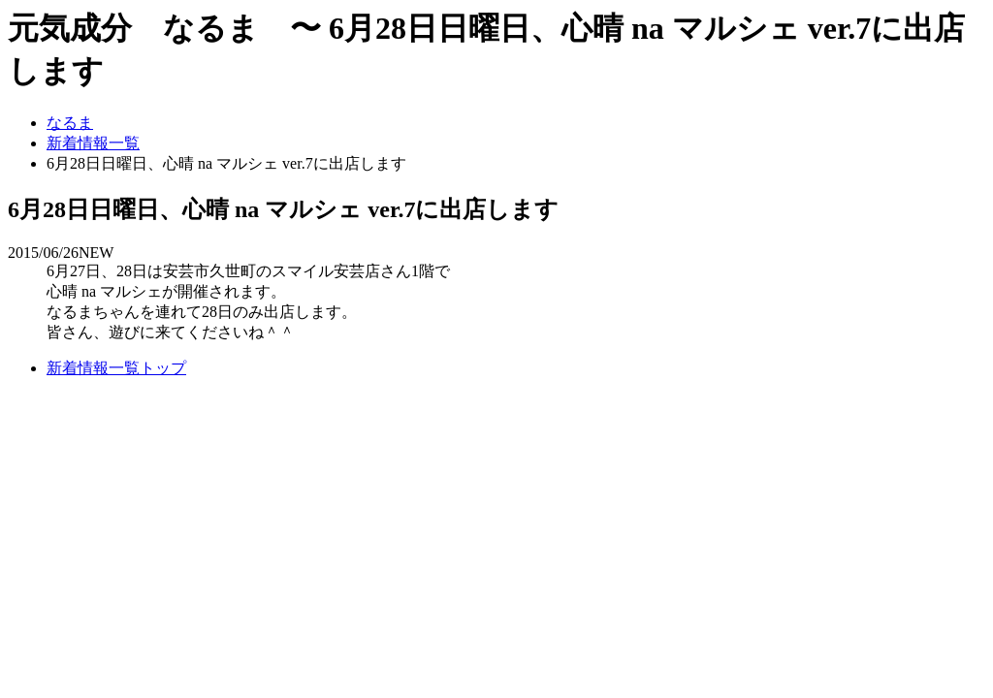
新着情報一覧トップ (116, 368)
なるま (70, 122)
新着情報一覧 (93, 143)
